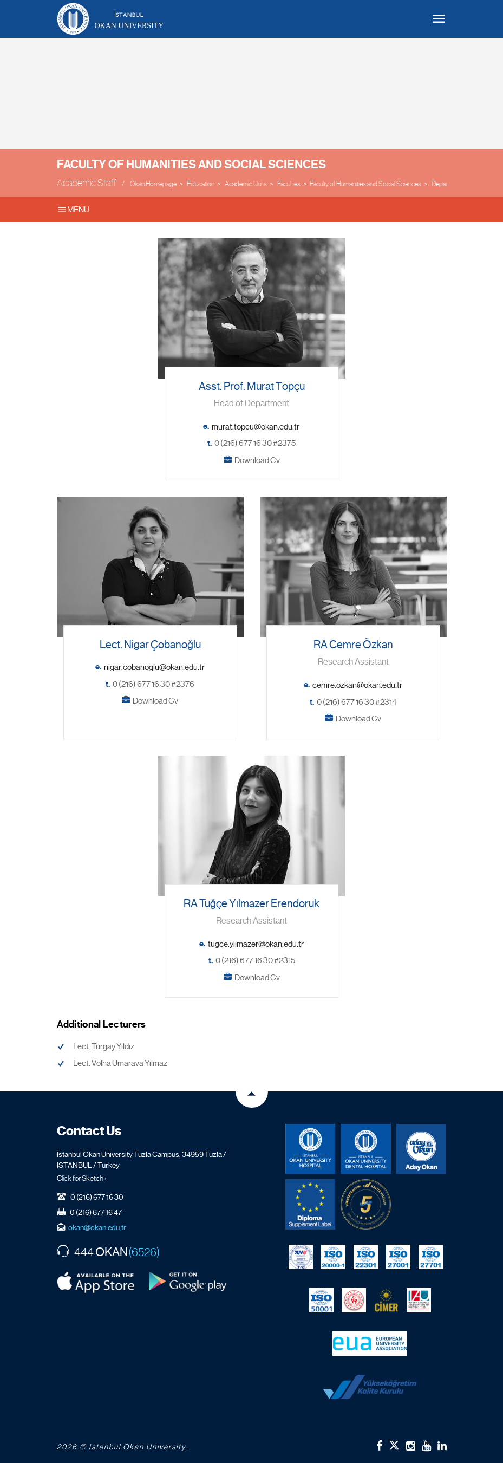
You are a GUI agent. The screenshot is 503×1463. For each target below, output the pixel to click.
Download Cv (257, 460)
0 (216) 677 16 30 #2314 (356, 702)
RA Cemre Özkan (353, 645)
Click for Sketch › (82, 1178)
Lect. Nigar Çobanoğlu (150, 645)
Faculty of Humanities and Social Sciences (191, 164)
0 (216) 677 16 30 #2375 (255, 443)
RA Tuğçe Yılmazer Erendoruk (251, 903)
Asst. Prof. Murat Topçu (252, 386)
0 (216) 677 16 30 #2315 (255, 960)
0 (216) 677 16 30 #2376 (153, 684)
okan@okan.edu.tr (97, 1227)
